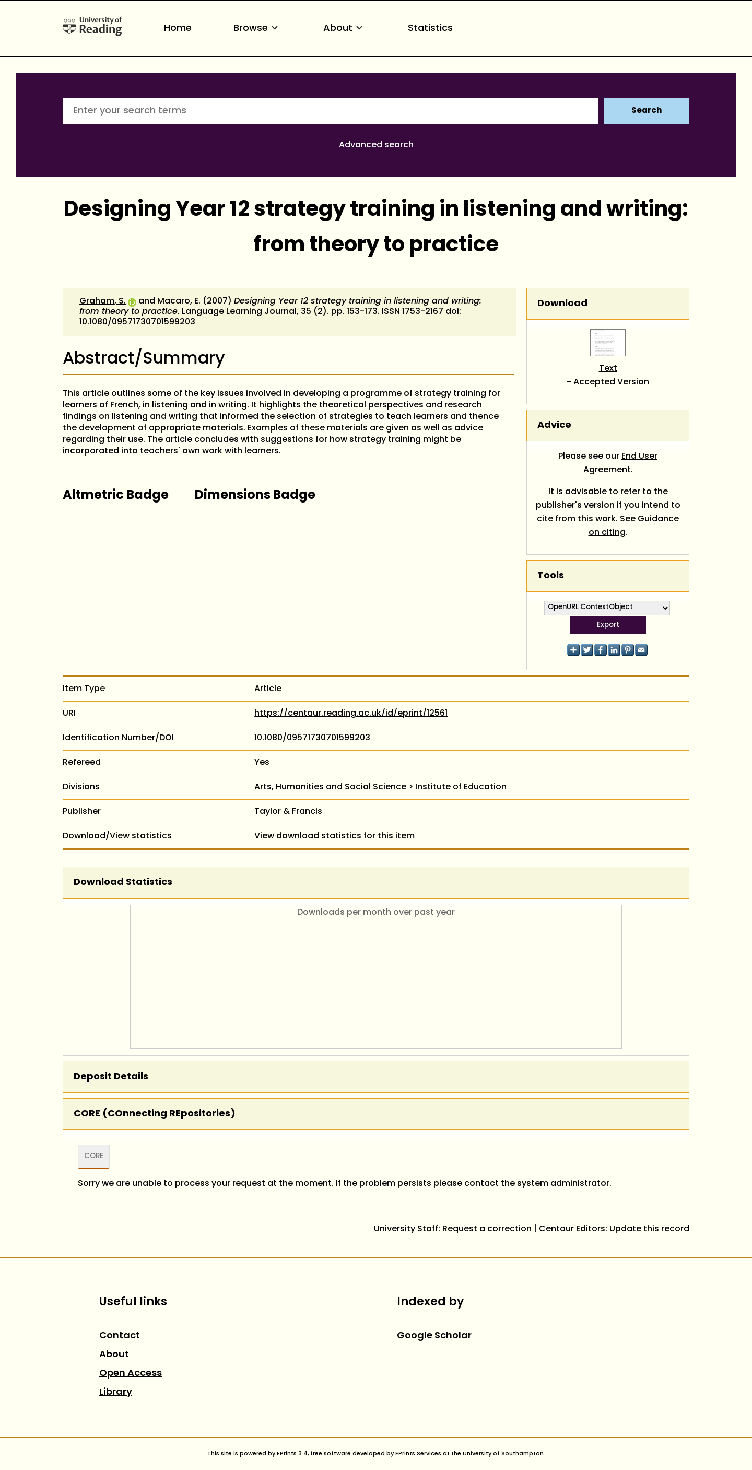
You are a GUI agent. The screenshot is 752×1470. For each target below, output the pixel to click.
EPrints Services (418, 1454)
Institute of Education (461, 787)
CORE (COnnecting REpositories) (155, 1114)
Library (115, 1392)
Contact (119, 1336)
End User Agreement (620, 463)
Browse (257, 28)
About (344, 28)
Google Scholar (434, 1336)
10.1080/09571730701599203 (137, 322)
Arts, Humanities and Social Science (330, 787)
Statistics (430, 28)
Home (178, 28)
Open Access (130, 1374)
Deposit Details (111, 1077)
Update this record (649, 1229)
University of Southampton (503, 1454)
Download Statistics (123, 882)
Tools (550, 576)
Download (562, 304)
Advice (554, 425)
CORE (93, 1156)
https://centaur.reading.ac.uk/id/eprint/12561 (351, 713)
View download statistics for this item (334, 836)
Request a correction (487, 1229)
